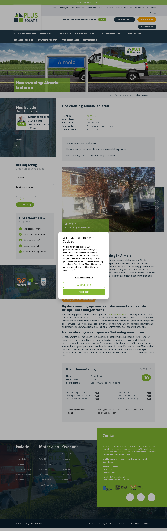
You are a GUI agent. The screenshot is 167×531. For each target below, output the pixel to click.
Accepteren (84, 292)
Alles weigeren (84, 285)
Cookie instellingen (84, 278)
